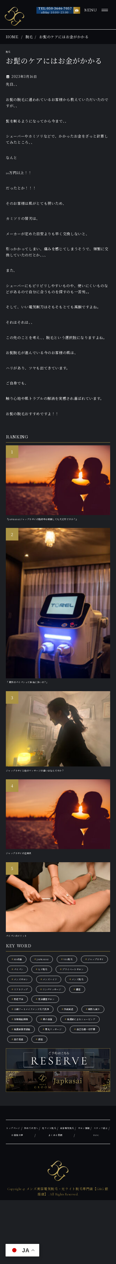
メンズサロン (75, 1002)
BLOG (104, 1199)
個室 (17, 1039)
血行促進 (21, 1101)
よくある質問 (85, 1199)
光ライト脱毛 (69, 1192)
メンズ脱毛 (62, 1015)
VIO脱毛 (84, 978)
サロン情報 (15, 1199)
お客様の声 (62, 1199)
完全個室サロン (82, 1039)
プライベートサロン (30, 1002)
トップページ (17, 1192)
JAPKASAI (51, 978)
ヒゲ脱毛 (94, 990)
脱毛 (29, 36)
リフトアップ (25, 1027)
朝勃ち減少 (23, 1064)
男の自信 (95, 1064)
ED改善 (20, 978)
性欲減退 (94, 1051)
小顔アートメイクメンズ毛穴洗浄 (42, 1051)
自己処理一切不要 (71, 1088)
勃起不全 (44, 1039)
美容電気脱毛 (96, 1192)
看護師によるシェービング (36, 1076)
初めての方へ (43, 1192)
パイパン (63, 990)
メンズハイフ (25, 1015)
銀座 (48, 1101)
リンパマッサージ (66, 1027)
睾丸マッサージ (26, 1088)
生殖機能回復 (60, 1064)
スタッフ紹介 (38, 1199)
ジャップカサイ (26, 990)
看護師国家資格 (88, 1076)
